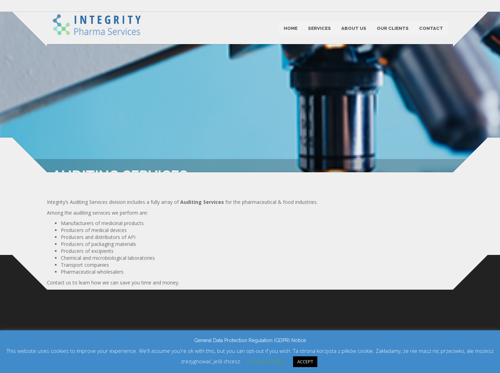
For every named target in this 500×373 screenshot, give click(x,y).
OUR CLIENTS (392, 29)
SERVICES (319, 29)
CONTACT (431, 29)
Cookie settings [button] (266, 361)
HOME (290, 29)
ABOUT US (353, 29)
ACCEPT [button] (305, 361)
